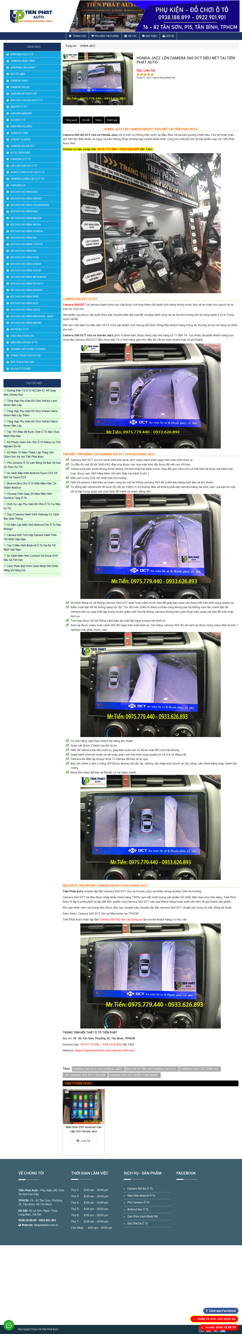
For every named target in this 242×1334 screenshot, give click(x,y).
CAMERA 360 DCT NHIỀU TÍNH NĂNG (133, 1075)
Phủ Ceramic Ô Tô (138, 1202)
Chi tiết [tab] (86, 120)
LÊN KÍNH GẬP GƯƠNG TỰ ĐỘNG (28, 349)
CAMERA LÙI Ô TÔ (21, 159)
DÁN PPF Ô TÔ (18, 106)
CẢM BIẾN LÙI (18, 185)
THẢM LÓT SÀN (19, 133)
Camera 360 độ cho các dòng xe (120, 919)
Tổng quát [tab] (71, 120)
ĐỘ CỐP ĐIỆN (18, 74)
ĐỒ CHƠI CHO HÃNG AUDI (24, 303)
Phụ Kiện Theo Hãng (105, 36)
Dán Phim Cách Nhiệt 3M (142, 1216)
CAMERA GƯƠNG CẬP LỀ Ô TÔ (27, 178)
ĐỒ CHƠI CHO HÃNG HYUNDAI (27, 231)
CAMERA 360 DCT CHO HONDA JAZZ (97, 1069)
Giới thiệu (149, 36)
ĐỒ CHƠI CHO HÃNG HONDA (26, 264)
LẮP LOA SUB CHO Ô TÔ (24, 165)
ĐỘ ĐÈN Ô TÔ (18, 120)
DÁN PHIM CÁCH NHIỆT (23, 67)
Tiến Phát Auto (28, 1190)
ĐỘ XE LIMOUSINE (20, 152)
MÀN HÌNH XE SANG (21, 126)
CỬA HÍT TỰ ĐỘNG (21, 139)
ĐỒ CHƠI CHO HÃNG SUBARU (26, 290)
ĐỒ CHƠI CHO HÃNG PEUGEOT (27, 283)
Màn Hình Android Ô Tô (141, 1195)
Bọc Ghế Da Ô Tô (137, 1223)
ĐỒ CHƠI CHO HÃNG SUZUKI (26, 270)
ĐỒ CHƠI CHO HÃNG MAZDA (26, 218)
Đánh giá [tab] (112, 120)
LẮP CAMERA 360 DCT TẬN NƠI (84, 1075)
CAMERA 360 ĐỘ (20, 87)
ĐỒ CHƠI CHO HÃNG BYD (24, 191)
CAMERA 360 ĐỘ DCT (23, 146)
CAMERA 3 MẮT (19, 80)
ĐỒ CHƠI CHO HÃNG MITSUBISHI (28, 277)
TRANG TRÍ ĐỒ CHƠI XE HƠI (26, 355)
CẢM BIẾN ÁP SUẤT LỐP (24, 93)
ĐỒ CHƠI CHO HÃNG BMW (25, 296)
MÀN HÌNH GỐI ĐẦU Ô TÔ (24, 342)
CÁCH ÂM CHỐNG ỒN (22, 336)
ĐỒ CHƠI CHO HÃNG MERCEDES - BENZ (32, 316)
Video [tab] (98, 120)
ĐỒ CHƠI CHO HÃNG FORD (25, 257)
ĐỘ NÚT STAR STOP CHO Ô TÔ (28, 172)
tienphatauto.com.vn (46, 1225)
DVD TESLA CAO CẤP (22, 362)
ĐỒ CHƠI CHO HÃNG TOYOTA (27, 244)
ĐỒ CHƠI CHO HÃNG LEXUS (25, 309)
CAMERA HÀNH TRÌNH (23, 61)
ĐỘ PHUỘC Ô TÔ (20, 329)
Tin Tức (130, 36)
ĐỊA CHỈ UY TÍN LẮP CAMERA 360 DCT (151, 1069)
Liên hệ (168, 36)
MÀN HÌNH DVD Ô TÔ (22, 54)
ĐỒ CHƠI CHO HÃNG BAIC (24, 211)
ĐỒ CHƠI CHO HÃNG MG (24, 250)
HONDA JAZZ (87, 45)
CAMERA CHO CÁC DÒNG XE (199, 1069)
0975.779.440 (107, 149)
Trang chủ (77, 36)
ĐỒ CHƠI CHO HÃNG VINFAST (26, 198)
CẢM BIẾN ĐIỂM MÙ (21, 113)
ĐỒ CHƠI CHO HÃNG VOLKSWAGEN (30, 205)
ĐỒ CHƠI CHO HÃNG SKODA (26, 224)
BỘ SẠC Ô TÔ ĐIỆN (21, 368)
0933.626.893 (129, 149)
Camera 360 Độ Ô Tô (140, 1188)
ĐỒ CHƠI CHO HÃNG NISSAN (26, 322)
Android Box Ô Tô (138, 1209)
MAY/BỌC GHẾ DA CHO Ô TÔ (26, 100)
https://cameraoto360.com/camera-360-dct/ (105, 1050)
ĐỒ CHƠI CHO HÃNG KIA (24, 237)
